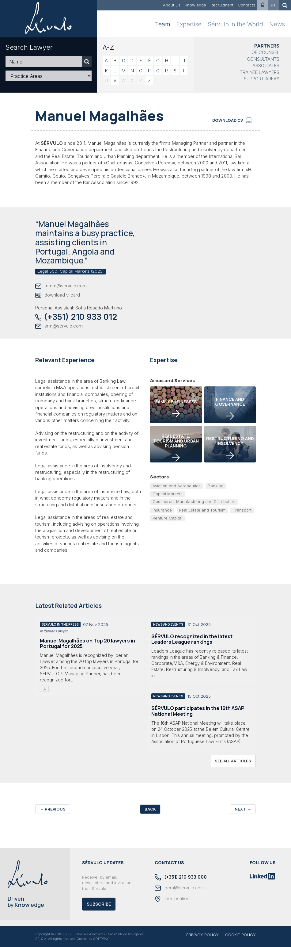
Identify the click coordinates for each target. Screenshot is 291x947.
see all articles (233, 761)
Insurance (162, 510)
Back (150, 809)
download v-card (57, 295)
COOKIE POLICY (240, 934)
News (277, 24)
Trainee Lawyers (259, 72)
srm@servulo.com (59, 326)
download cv (232, 120)
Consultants (263, 59)
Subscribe (99, 904)
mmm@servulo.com (61, 286)
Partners (266, 46)
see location (172, 899)
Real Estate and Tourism (202, 510)
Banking (215, 485)
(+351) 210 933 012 (76, 317)
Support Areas (261, 79)
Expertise (189, 24)
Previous (53, 809)
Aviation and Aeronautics (177, 485)
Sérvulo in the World (235, 24)
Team (162, 24)
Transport (242, 510)
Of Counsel (265, 52)
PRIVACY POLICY (202, 934)
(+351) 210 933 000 (181, 877)
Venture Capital (167, 518)
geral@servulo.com (179, 888)
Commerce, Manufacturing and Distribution (194, 501)
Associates (265, 65)
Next (243, 809)
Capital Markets (168, 493)
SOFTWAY (101, 939)
